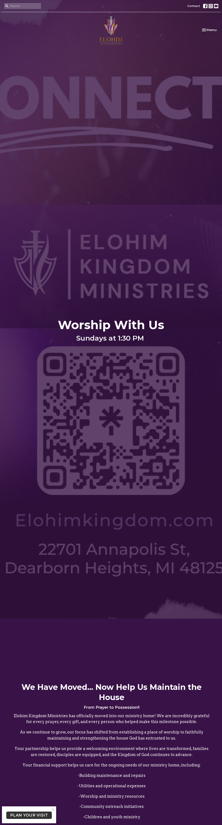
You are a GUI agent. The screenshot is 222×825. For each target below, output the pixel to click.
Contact (193, 6)
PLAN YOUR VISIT (29, 815)
